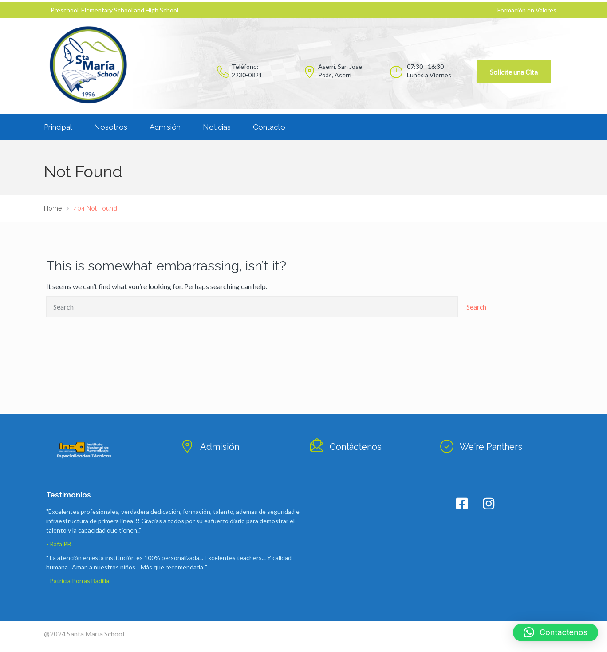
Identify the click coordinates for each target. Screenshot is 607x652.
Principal (58, 127)
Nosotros (110, 127)
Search (476, 307)
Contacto (269, 127)
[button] (555, 632)
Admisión (165, 127)
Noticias (217, 127)
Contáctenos (356, 446)
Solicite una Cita (514, 72)
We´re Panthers (491, 446)
